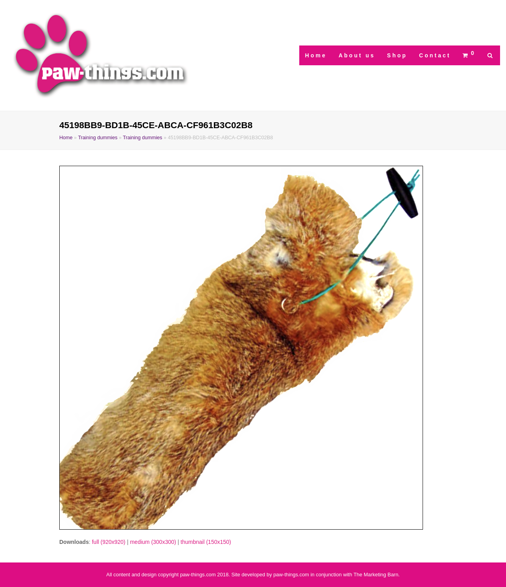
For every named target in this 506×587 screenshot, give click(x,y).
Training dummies (97, 137)
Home (66, 137)
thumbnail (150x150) (206, 542)
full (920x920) (108, 542)
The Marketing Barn (375, 575)
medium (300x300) (153, 542)
